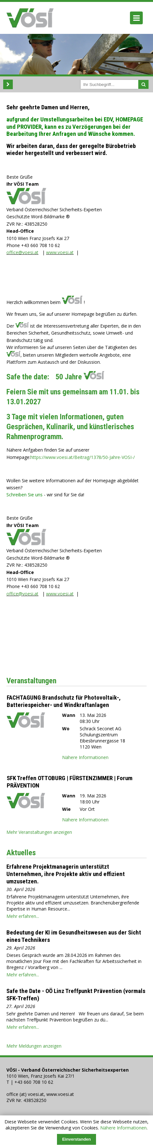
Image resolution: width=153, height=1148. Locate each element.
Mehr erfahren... (22, 916)
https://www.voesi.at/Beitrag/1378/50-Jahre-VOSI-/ (82, 457)
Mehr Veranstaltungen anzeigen (39, 832)
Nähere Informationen (123, 1128)
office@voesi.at (22, 252)
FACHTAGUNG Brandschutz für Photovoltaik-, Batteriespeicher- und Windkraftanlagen (64, 701)
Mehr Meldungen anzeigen (33, 1046)
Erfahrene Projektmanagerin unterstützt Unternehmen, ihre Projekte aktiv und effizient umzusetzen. (65, 874)
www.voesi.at (60, 252)
